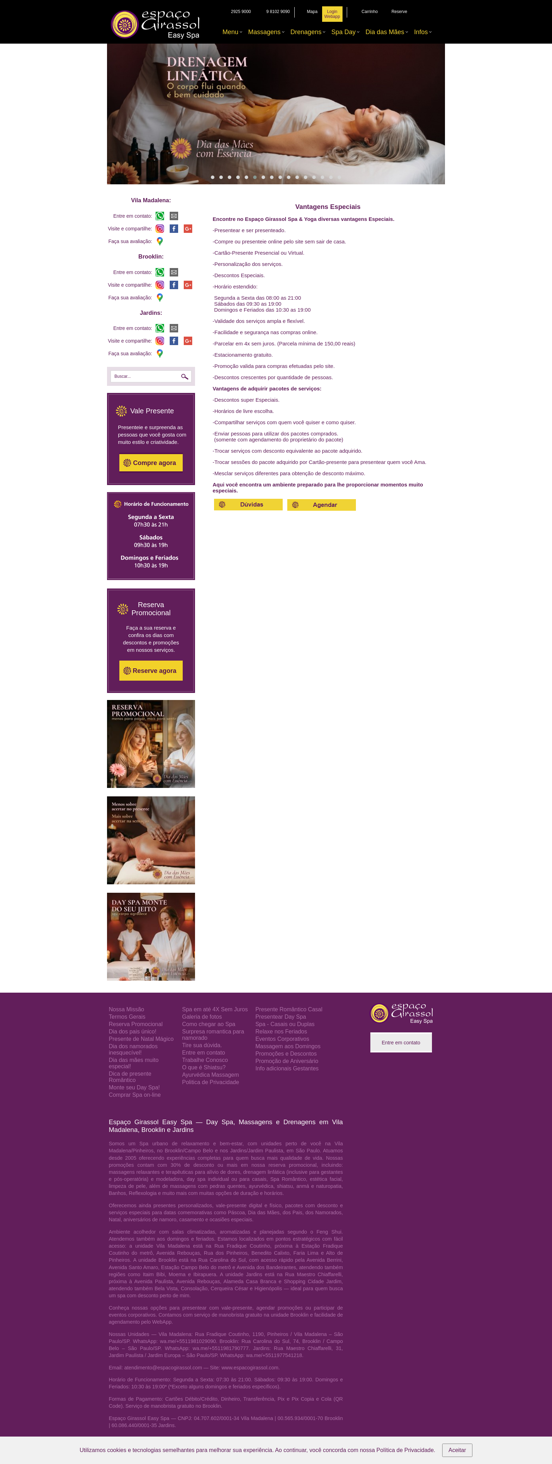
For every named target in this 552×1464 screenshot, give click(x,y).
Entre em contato (203, 1053)
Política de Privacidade (405, 1450)
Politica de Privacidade (210, 1082)
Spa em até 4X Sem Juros (215, 1009)
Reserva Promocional (136, 1024)
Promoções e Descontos (285, 1054)
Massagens (264, 32)
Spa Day (343, 32)
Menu (230, 32)
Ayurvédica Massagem (210, 1075)
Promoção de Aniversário (286, 1061)
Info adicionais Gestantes (287, 1068)
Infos (421, 32)
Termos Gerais (127, 1017)
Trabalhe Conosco (205, 1060)
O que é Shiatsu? (204, 1067)
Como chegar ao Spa (208, 1024)
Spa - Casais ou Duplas (284, 1024)
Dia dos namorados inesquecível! (133, 1049)
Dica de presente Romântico (130, 1077)
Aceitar (457, 1450)
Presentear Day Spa (280, 1017)
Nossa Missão (126, 1009)
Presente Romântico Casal (288, 1009)
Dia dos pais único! (132, 1032)
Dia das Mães (384, 32)
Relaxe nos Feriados (281, 1032)
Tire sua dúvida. (202, 1045)
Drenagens (305, 32)
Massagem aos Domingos (287, 1046)
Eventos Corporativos (282, 1039)
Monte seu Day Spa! (134, 1087)
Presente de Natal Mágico (141, 1039)
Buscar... (122, 376)
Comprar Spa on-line (135, 1095)
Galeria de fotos (202, 1017)
